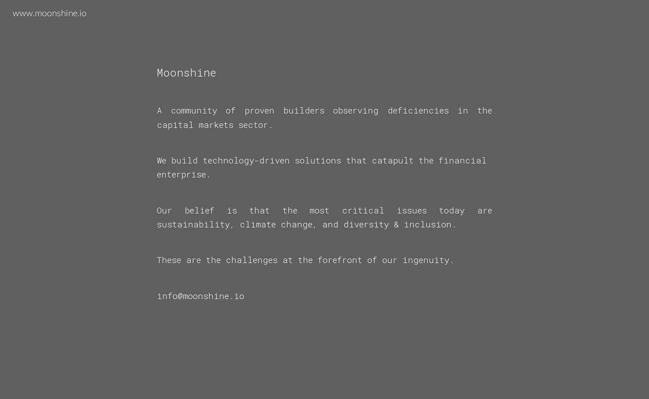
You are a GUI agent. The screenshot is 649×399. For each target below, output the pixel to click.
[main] (324, 199)
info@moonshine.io (200, 295)
